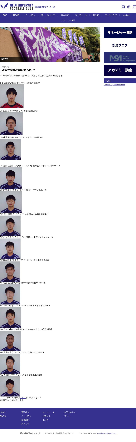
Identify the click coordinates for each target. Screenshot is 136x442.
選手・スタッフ (48, 15)
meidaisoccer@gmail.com (106, 433)
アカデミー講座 (68, 20)
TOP (5, 15)
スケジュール (81, 15)
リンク (67, 416)
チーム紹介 (30, 15)
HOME (3, 412)
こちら (23, 397)
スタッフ (25, 424)
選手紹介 (25, 412)
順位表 (96, 15)
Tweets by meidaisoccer (114, 84)
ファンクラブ (111, 15)
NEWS (16, 15)
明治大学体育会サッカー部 (45, 7)
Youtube (126, 15)
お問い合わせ (70, 412)
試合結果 (65, 15)
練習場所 (25, 420)
